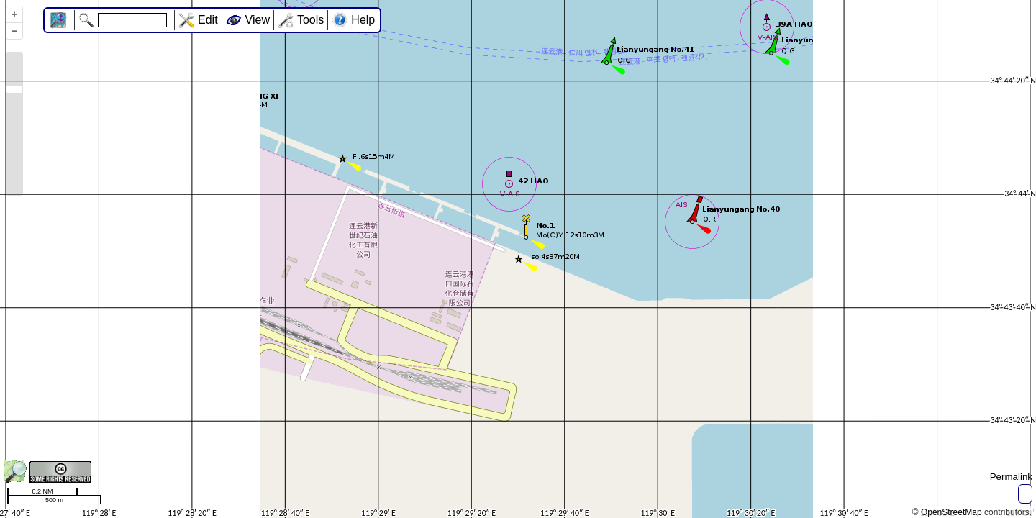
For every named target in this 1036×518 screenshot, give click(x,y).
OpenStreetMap (951, 512)
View (257, 20)
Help (363, 20)
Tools (310, 20)
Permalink (1011, 476)
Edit (208, 20)
